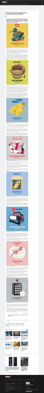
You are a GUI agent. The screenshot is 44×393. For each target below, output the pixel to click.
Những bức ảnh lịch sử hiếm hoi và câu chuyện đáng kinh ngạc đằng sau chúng (18, 316)
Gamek (6, 0)
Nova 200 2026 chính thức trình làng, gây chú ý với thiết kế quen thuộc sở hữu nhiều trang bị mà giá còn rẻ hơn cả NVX (24, 349)
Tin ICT (7, 4)
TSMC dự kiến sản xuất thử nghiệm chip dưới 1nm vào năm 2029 (16, 337)
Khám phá (13, 4)
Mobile (3, 4)
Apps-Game (23, 4)
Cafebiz (10, 0)
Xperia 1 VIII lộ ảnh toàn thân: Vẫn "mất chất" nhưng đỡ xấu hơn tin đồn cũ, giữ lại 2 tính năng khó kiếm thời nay (13, 369)
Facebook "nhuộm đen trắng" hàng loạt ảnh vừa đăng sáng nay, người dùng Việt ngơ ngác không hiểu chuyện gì (24, 369)
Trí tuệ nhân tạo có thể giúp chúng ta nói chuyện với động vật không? (9, 348)
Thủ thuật (25, 379)
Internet (10, 4)
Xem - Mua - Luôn (17, 4)
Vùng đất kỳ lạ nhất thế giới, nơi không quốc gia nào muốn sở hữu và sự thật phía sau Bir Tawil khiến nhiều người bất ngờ (24, 338)
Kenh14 (8, 0)
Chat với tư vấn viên (29, 391)
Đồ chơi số (26, 4)
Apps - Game (29, 379)
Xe (20, 4)
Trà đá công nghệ (20, 379)
